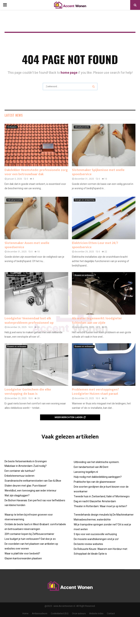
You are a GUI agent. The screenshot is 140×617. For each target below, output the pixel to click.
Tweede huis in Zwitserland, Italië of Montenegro (102, 496)
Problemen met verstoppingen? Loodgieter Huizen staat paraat (95, 392)
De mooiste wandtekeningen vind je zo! (96, 539)
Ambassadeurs (39, 613)
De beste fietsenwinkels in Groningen (26, 461)
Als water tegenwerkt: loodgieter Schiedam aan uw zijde (97, 320)
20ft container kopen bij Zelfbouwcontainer (29, 534)
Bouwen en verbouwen (16, 275)
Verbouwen (12, 127)
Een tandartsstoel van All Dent (91, 467)
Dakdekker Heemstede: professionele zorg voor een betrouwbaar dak (36, 172)
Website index (96, 613)
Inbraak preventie (82, 127)
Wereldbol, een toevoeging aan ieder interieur (30, 490)
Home (25, 613)
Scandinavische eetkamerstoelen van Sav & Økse (33, 480)
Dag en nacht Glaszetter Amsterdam (95, 501)
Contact (111, 613)
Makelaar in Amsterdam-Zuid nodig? (26, 465)
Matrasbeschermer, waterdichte (92, 519)
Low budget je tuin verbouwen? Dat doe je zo (30, 538)
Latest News (14, 115)
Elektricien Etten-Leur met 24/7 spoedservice (95, 245)
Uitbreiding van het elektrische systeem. (96, 462)
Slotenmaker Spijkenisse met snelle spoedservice (98, 172)
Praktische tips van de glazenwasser (95, 481)
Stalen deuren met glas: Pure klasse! (25, 485)
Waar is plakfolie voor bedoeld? (22, 553)
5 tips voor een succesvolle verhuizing (95, 534)
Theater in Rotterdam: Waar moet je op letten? (100, 506)
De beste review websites (88, 544)
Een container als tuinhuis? (20, 470)
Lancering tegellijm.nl (86, 471)
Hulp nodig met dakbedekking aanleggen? (98, 476)
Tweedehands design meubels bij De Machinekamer (104, 514)
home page (69, 72)
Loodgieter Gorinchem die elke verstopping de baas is (28, 392)
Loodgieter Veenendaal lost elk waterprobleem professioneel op (29, 320)
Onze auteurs (79, 613)
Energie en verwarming (84, 200)
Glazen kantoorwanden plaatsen (23, 558)
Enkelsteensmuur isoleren (19, 475)
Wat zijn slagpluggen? (17, 495)
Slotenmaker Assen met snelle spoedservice (27, 245)
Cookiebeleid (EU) (59, 613)
